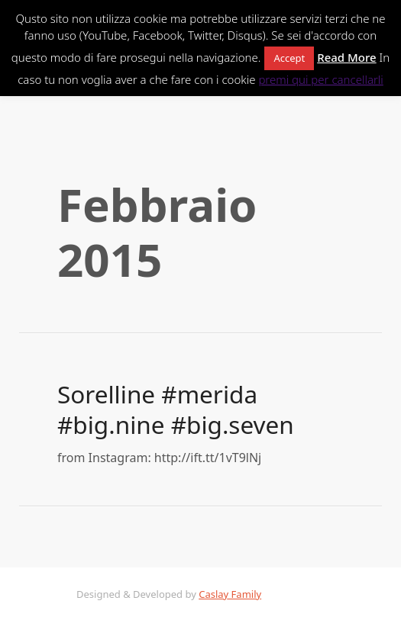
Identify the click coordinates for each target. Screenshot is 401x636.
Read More (346, 57)
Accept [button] (289, 58)
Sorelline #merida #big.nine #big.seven (175, 409)
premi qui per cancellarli (320, 79)
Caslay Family (230, 594)
